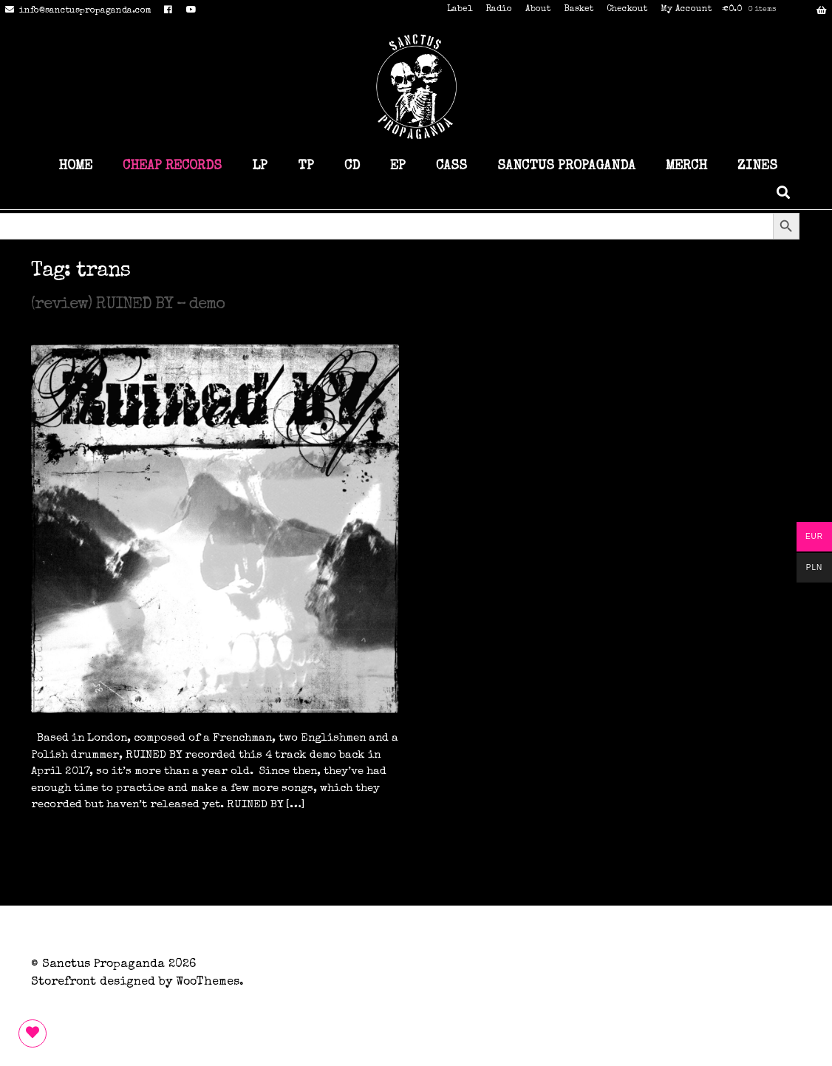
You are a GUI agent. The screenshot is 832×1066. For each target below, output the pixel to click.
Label (459, 9)
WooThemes (207, 982)
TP (306, 166)
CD (352, 166)
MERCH (686, 166)
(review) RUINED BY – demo (128, 305)
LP (259, 166)
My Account (686, 9)
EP (398, 166)
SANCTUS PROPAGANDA (566, 166)
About (537, 9)
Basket (578, 9)
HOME (75, 166)
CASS (451, 166)
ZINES (757, 166)
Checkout (627, 9)
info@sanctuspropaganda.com (75, 11)
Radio (498, 9)
